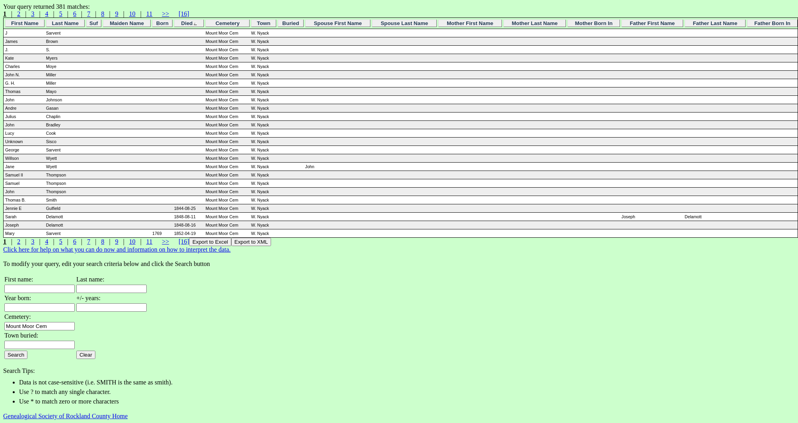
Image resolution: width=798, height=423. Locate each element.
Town (264, 23)
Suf (93, 23)
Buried (290, 23)
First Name (25, 23)
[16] (183, 13)
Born (162, 23)
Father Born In (772, 23)
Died (189, 23)
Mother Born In (594, 23)
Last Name (65, 23)
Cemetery (227, 23)
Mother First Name (470, 23)
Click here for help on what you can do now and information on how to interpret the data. (116, 249)
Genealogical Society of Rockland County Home (65, 416)
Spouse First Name (338, 23)
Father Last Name (715, 23)
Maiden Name (127, 23)
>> (165, 13)
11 (149, 13)
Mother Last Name (535, 23)
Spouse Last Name (404, 23)
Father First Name (652, 23)
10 (132, 13)
